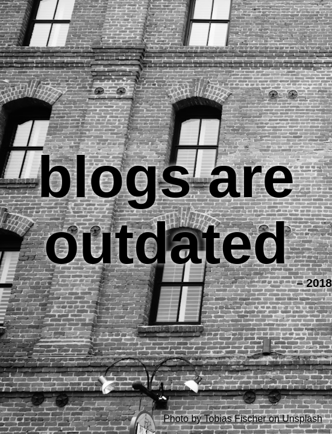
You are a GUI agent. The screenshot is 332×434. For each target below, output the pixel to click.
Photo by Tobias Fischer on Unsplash (242, 419)
